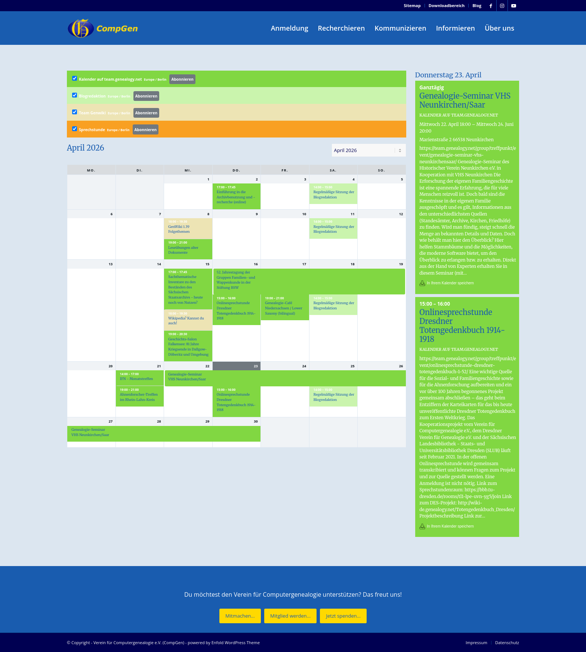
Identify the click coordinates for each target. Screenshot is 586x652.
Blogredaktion (116, 96)
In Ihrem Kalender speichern (450, 283)
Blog (476, 5)
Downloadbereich (447, 5)
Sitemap (412, 5)
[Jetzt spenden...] (343, 616)
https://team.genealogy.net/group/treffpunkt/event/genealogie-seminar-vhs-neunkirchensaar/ (467, 154)
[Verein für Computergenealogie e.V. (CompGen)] (103, 28)
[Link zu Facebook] (490, 5)
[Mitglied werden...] (290, 616)
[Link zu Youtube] (513, 5)
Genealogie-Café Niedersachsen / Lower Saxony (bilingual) (283, 308)
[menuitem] (412, 5)
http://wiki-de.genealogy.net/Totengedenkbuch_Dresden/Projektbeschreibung (467, 509)
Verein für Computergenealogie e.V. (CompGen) (138, 642)
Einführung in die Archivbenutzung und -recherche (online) (236, 197)
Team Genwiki (116, 112)
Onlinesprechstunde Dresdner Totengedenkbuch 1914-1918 (462, 326)
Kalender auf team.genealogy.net (133, 79)
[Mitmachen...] (240, 616)
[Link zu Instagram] (502, 5)
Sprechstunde (115, 129)
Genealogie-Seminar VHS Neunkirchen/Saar (465, 100)
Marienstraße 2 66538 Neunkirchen (456, 139)
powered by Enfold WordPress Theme (224, 642)
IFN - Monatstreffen (136, 379)
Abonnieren (182, 79)
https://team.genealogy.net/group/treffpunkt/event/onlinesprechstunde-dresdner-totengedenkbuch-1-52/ (467, 365)
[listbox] (368, 150)
